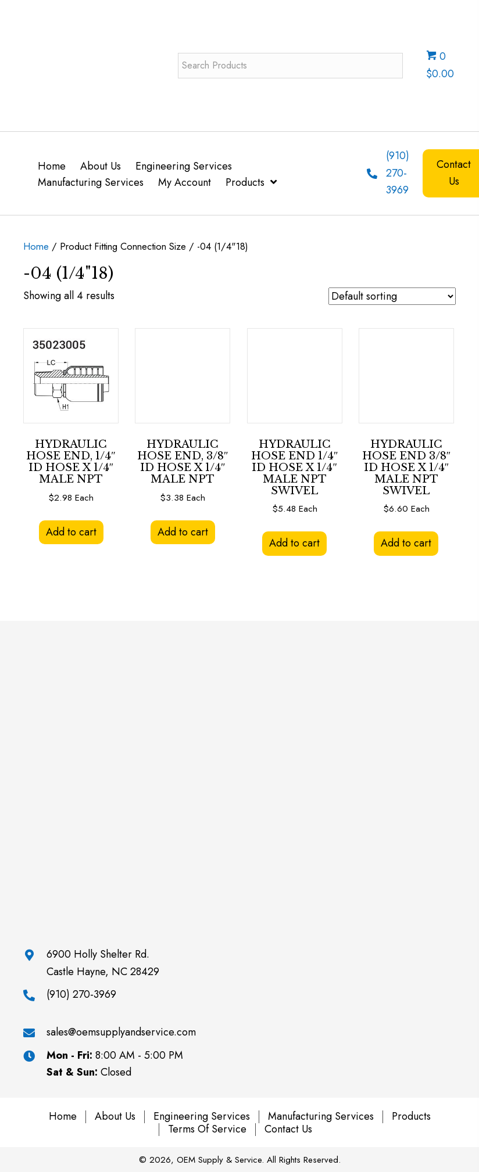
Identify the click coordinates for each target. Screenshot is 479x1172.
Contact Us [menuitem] (288, 1129)
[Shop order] (392, 296)
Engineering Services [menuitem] (201, 1116)
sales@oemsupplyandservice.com (121, 1032)
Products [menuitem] (411, 1116)
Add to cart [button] (71, 532)
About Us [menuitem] (115, 1116)
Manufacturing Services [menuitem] (321, 1116)
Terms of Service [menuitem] (207, 1129)
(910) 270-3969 (397, 172)
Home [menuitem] (63, 1116)
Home (36, 246)
